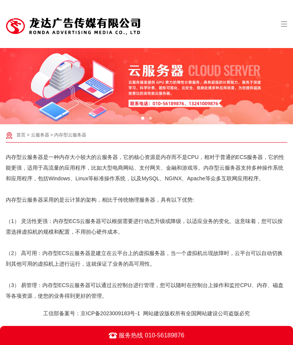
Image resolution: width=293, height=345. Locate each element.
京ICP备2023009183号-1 (110, 313)
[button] (142, 118)
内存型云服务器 (70, 135)
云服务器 (40, 135)
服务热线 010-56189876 (146, 335)
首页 (21, 135)
